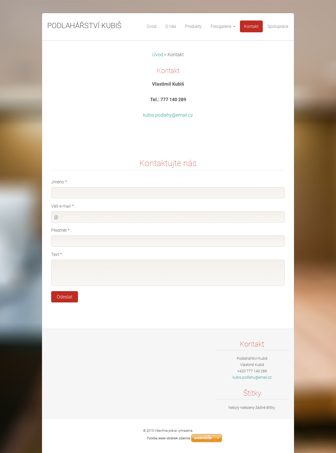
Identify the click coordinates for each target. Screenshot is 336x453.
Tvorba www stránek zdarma (168, 438)
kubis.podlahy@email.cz (168, 115)
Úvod (157, 54)
